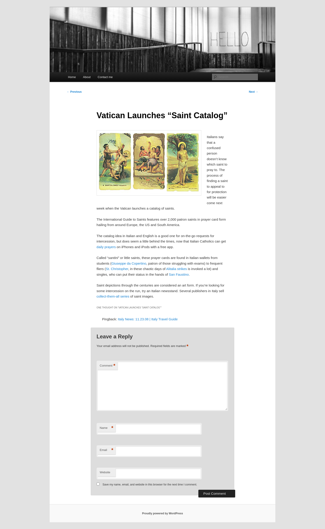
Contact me (105, 77)
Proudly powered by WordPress (162, 513)
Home (72, 77)
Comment (107, 366)
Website (105, 472)
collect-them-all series (113, 296)
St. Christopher (117, 269)
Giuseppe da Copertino (128, 263)
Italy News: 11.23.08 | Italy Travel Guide (148, 319)
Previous (74, 91)
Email (106, 450)
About (87, 77)
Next (253, 91)
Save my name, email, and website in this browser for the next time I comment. (149, 484)
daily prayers (107, 247)
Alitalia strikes (176, 269)
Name (106, 428)
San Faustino (179, 274)
